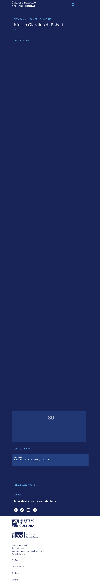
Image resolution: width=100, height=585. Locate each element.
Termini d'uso (18, 566)
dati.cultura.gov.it (19, 548)
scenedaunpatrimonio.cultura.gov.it (28, 551)
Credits (15, 579)
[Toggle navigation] (73, 4)
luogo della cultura (39, 19)
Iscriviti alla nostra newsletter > (35, 501)
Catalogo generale (24, 4)
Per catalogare (18, 554)
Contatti (15, 573)
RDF (16, 29)
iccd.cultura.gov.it (19, 545)
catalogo (19, 19)
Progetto (16, 560)
